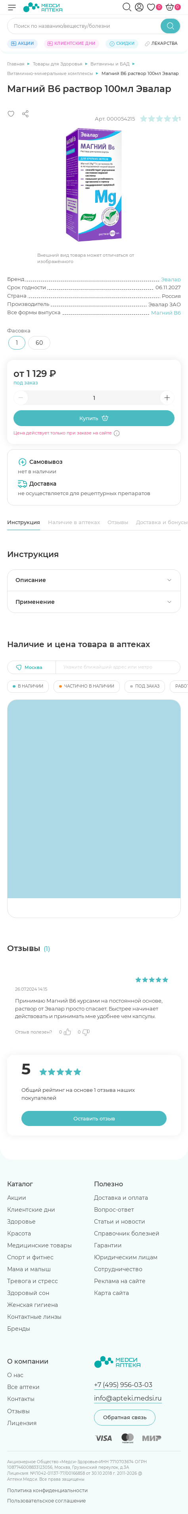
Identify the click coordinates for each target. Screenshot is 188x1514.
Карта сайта (111, 1293)
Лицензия (21, 1423)
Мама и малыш (29, 1269)
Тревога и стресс (32, 1281)
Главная (16, 64)
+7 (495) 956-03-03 (123, 1385)
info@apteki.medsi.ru (128, 1398)
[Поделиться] (25, 114)
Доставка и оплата (121, 1197)
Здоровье (21, 1221)
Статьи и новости (119, 1221)
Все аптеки (23, 1387)
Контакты (21, 1399)
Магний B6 (166, 312)
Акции (16, 1197)
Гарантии (108, 1245)
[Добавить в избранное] (11, 114)
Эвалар (171, 279)
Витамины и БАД (110, 64)
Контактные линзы (34, 1316)
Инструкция (23, 522)
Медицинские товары (39, 1245)
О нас (15, 1375)
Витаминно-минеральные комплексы (50, 73)
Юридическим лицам (125, 1257)
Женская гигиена (32, 1304)
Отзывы (117, 522)
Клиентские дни (31, 1209)
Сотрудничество (118, 1269)
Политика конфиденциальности (47, 1490)
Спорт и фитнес (30, 1257)
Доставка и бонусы (162, 522)
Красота (19, 1233)
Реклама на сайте (120, 1281)
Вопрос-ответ (114, 1209)
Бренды (18, 1328)
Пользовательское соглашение (46, 1501)
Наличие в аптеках (74, 522)
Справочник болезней (126, 1233)
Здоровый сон (28, 1293)
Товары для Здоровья (58, 64)
